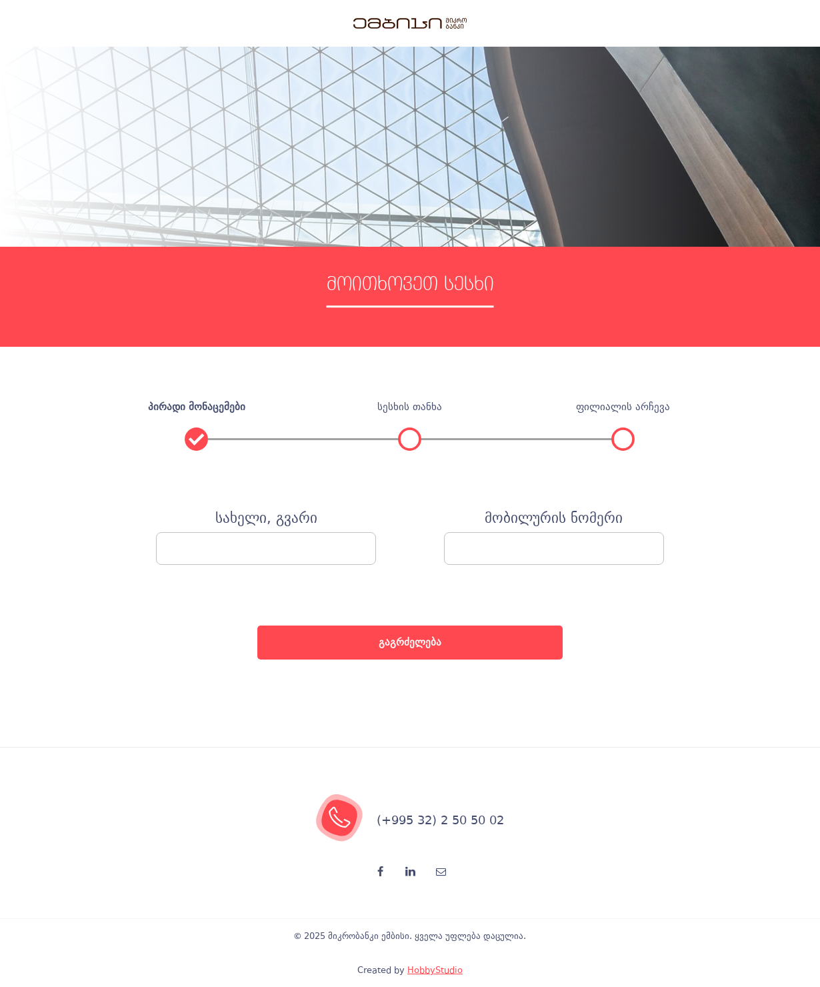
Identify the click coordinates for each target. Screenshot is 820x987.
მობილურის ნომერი (554, 519)
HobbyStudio (435, 970)
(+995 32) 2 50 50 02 (440, 820)
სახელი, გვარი (266, 519)
